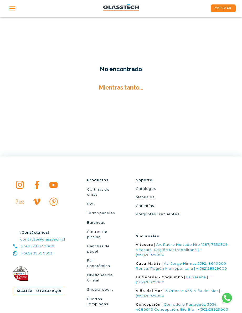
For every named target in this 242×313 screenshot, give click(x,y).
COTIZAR (223, 8)
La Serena (196, 277)
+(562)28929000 (211, 268)
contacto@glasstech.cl (42, 239)
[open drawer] (12, 8)
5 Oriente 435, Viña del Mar (192, 291)
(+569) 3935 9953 (33, 253)
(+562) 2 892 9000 (33, 246)
